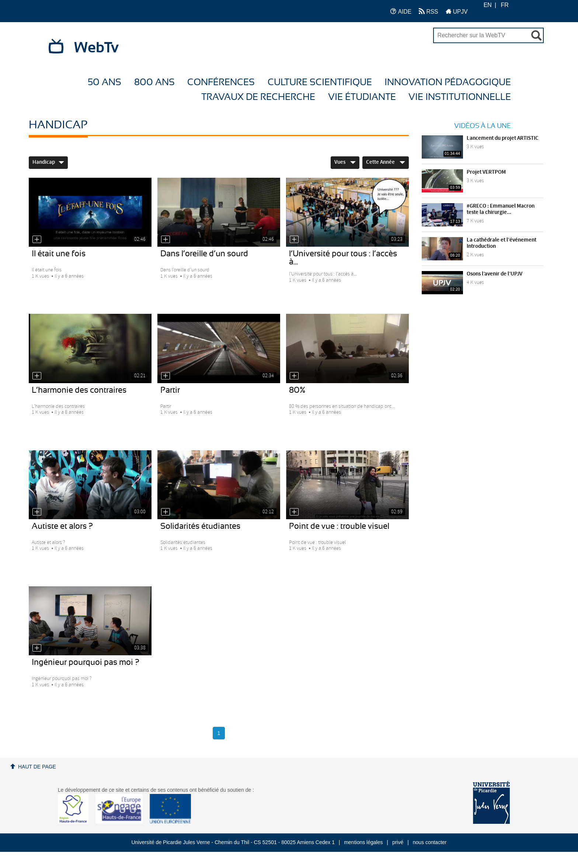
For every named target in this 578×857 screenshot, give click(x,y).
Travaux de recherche (258, 97)
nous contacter (430, 842)
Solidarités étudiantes (200, 526)
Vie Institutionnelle (459, 97)
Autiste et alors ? (62, 526)
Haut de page (37, 767)
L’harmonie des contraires (79, 390)
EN (488, 5)
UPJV (457, 11)
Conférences (221, 82)
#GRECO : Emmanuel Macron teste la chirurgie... (501, 209)
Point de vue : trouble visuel (339, 526)
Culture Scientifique (320, 82)
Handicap (48, 162)
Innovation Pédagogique (447, 82)
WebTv (96, 48)
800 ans (154, 82)
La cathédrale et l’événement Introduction (501, 243)
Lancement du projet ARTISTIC (503, 138)
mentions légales (363, 842)
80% (297, 390)
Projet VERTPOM (486, 172)
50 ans (104, 82)
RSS (428, 11)
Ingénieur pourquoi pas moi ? (85, 662)
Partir (170, 390)
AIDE (400, 11)
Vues (345, 162)
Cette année (385, 162)
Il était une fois (59, 254)
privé (397, 842)
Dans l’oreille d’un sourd (204, 254)
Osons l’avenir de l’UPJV (494, 274)
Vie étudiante (362, 97)
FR (505, 5)
